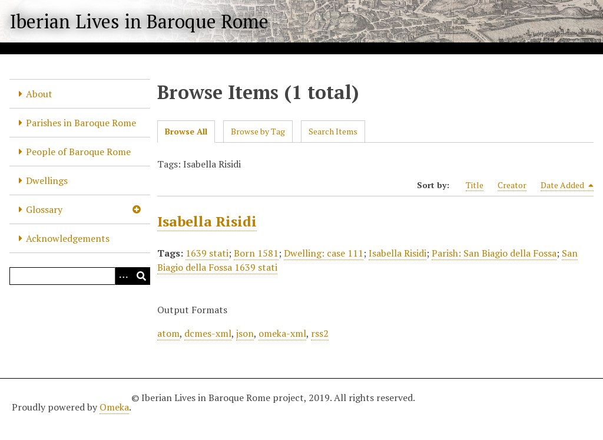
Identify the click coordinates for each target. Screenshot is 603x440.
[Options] (123, 276)
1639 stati (206, 253)
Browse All (186, 131)
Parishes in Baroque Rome (81, 122)
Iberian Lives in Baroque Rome (139, 21)
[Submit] (141, 276)
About (39, 93)
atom (168, 333)
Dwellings (47, 180)
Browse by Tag (258, 131)
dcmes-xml (207, 333)
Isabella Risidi (207, 221)
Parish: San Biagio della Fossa (494, 253)
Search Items (333, 131)
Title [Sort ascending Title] (474, 185)
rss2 (320, 333)
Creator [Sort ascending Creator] (512, 185)
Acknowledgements (68, 238)
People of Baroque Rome (78, 151)
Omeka (114, 406)
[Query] (79, 276)
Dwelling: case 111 (323, 253)
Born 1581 (256, 253)
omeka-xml (282, 333)
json (245, 333)
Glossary (44, 209)
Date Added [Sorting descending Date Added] (567, 185)
